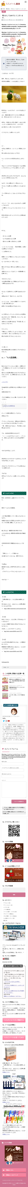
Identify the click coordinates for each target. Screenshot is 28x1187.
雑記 (5, 667)
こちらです (5, 382)
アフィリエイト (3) (7, 905)
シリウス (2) (6, 907)
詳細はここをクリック (12, 1175)
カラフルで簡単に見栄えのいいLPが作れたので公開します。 (13, 812)
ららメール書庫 (15, 1183)
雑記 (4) (5, 920)
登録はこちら (9, 1170)
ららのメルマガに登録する (14, 1020)
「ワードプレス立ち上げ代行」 (12, 981)
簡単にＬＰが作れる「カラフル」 (13, 996)
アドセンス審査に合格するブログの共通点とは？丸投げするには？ (14, 808)
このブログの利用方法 (9, 405)
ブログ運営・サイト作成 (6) (10, 916)
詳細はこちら (6, 1072)
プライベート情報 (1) (8, 913)
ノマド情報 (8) (6, 909)
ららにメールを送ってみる (14, 1037)
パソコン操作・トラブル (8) (10, 911)
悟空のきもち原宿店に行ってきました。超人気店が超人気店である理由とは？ (17, 681)
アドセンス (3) (6, 903)
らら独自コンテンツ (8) (8, 918)
